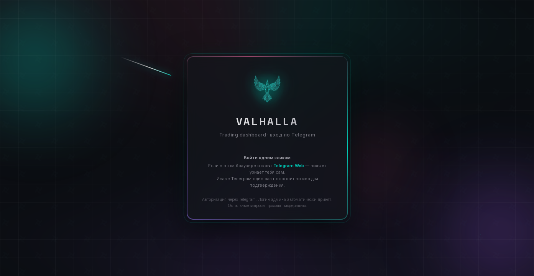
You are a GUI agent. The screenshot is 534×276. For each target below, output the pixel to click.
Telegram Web (288, 165)
